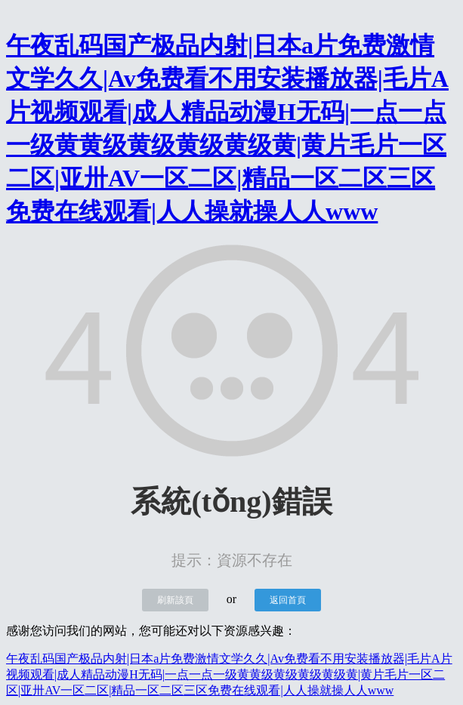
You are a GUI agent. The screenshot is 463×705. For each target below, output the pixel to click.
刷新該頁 (175, 600)
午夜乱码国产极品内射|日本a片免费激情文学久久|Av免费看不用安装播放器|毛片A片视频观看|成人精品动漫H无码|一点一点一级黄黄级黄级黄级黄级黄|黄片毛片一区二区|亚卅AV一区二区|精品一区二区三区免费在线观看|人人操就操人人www (229, 674)
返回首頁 (288, 600)
